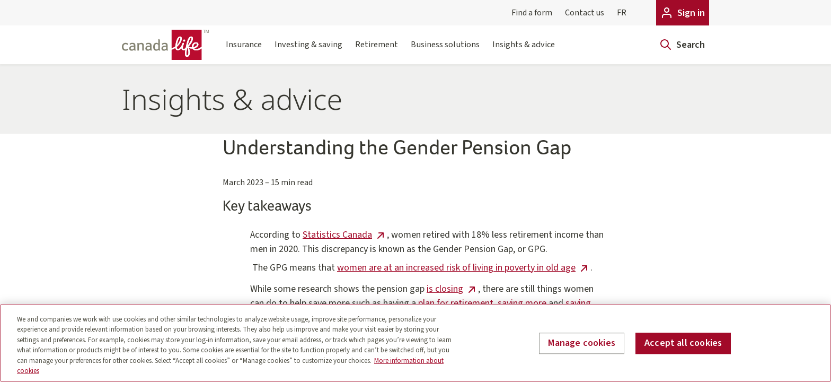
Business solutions (445, 51)
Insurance (244, 51)
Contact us (584, 13)
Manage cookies (581, 343)
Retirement (376, 51)
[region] (415, 343)
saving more (522, 303)
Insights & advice (523, 51)
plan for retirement (455, 303)
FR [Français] (621, 13)
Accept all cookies (683, 343)
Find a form (531, 13)
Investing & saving (308, 51)
